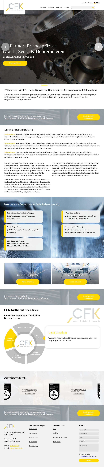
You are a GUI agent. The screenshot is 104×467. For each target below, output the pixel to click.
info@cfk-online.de (16, 448)
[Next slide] (98, 47)
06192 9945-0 (14, 446)
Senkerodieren (9, 143)
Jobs (54, 429)
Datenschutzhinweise (60, 437)
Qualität (66, 7)
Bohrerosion (33, 442)
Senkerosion (33, 433)
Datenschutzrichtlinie (87, 456)
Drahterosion (33, 429)
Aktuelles (84, 3)
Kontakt (90, 3)
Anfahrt (55, 433)
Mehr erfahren (15, 63)
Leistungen (43, 8)
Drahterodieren (9, 134)
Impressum (56, 442)
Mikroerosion (33, 437)
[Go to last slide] (5, 47)
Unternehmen (59, 8)
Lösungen (51, 8)
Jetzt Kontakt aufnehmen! (88, 117)
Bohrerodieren (9, 152)
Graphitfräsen (33, 446)
